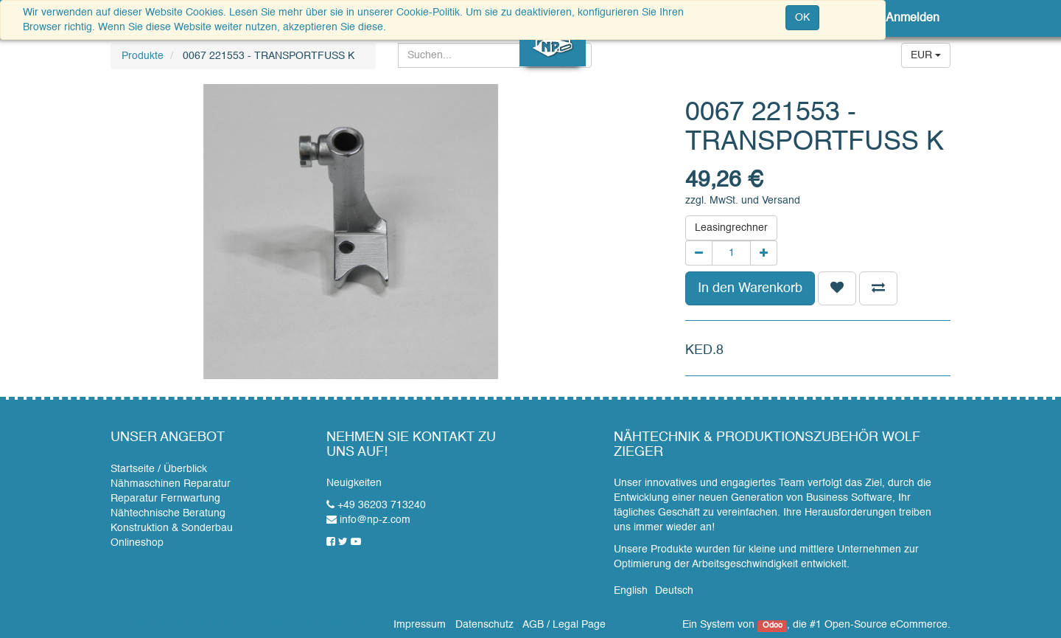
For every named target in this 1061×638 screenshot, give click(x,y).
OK (802, 18)
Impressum (419, 625)
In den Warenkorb (750, 288)
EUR (926, 55)
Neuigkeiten (354, 483)
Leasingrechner (731, 228)
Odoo (772, 625)
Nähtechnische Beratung (168, 513)
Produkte (143, 56)
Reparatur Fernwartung (165, 498)
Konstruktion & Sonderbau (172, 528)
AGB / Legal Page (564, 625)
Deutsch (674, 591)
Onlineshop (137, 543)
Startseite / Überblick (159, 469)
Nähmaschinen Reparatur (171, 484)
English (631, 591)
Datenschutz (484, 625)
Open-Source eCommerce (886, 625)
